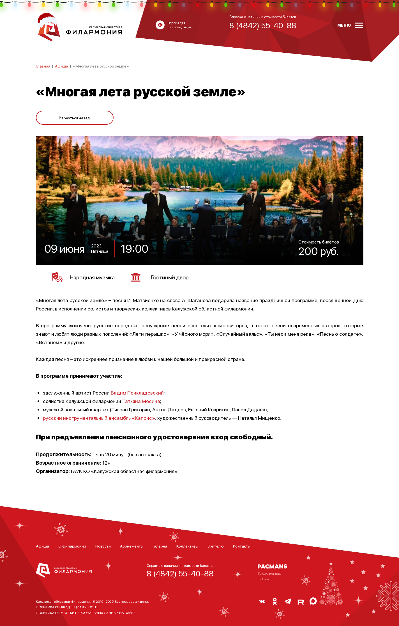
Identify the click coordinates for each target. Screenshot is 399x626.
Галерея (160, 545)
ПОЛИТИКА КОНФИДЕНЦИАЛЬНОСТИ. (67, 607)
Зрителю (215, 545)
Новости (103, 545)
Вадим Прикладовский (137, 392)
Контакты (241, 545)
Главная (43, 65)
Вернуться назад (74, 117)
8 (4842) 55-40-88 (180, 573)
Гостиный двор (160, 277)
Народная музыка (83, 277)
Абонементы (131, 545)
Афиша (61, 65)
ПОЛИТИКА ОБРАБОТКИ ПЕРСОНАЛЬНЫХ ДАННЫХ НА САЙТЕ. (86, 613)
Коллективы (187, 545)
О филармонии (72, 545)
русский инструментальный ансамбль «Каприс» (99, 417)
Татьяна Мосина (141, 401)
